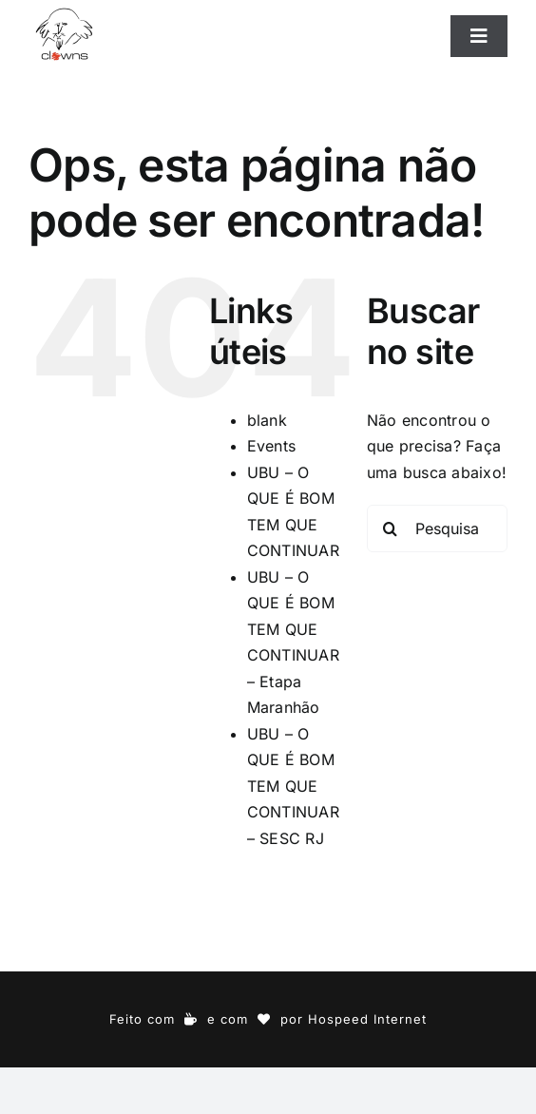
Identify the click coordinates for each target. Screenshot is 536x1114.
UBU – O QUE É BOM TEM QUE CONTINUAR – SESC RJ (293, 786)
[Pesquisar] (390, 528)
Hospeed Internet (367, 1019)
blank (267, 420)
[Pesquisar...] (437, 528)
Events (271, 445)
